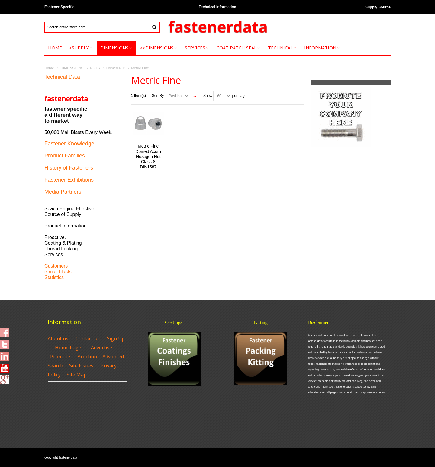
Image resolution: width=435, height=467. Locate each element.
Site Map (77, 374)
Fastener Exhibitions (69, 180)
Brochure (88, 356)
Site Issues (81, 365)
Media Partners (62, 192)
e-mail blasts (58, 271)
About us (58, 338)
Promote (60, 356)
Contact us (88, 338)
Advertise (101, 347)
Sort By (158, 96)
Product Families (64, 156)
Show (207, 96)
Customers (56, 265)
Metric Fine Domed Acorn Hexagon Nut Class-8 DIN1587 (148, 156)
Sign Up (116, 338)
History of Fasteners (68, 168)
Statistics (54, 277)
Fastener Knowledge (69, 144)
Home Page (68, 347)
